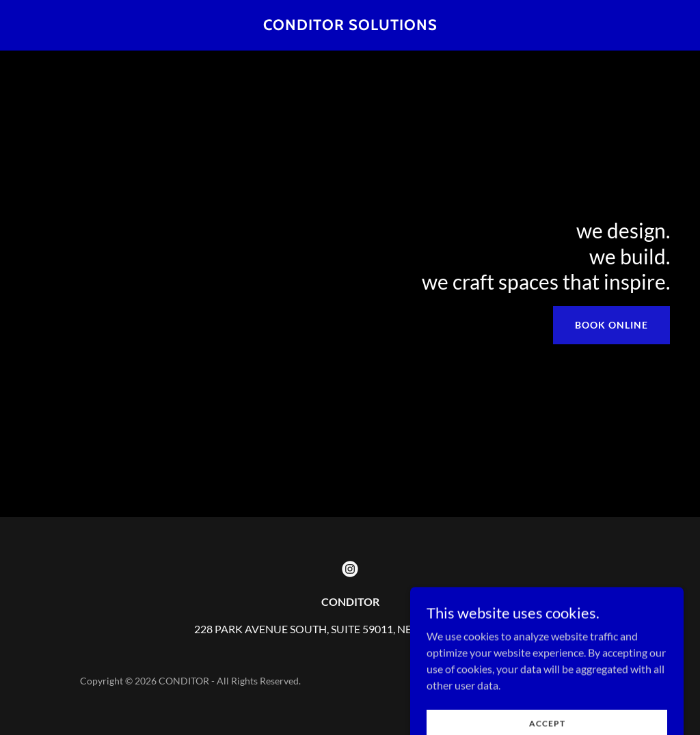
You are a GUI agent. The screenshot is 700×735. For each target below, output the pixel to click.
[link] (350, 25)
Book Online (611, 325)
